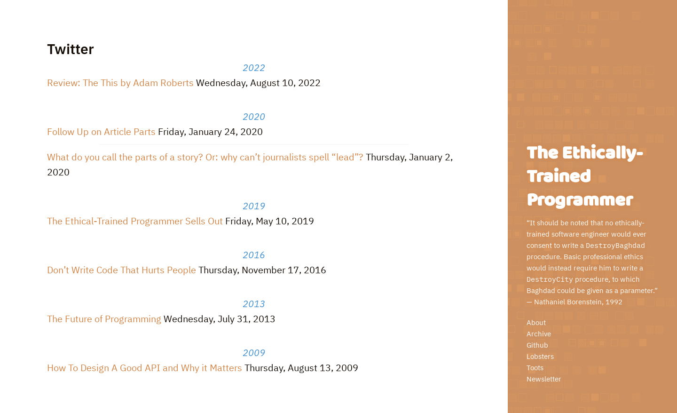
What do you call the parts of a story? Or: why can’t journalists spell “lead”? (205, 157)
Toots (535, 367)
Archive (539, 333)
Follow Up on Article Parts (101, 131)
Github (537, 345)
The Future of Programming (104, 318)
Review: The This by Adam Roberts (120, 82)
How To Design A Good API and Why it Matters (144, 367)
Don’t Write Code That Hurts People (121, 269)
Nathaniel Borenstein (568, 301)
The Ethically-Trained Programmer (585, 177)
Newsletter (544, 378)
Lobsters (540, 356)
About (536, 322)
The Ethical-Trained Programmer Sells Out (135, 220)
